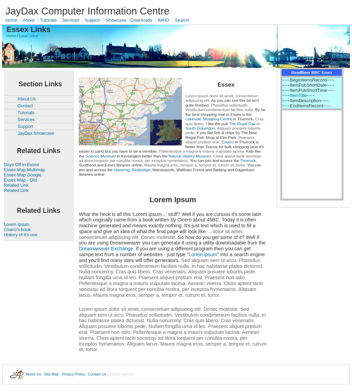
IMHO (163, 20)
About (28, 20)
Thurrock (247, 161)
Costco (227, 142)
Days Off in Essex (21, 164)
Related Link (16, 185)
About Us (27, 98)
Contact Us (97, 374)
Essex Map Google (22, 174)
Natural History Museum (190, 156)
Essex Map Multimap (24, 169)
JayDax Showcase (36, 133)
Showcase (116, 20)
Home (12, 20)
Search (182, 20)
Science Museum (101, 156)
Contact (25, 105)
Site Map (51, 374)
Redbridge (141, 170)
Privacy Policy (73, 374)
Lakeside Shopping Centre (208, 119)
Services (70, 20)
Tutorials (48, 20)
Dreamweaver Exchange (106, 248)
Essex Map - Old (20, 180)
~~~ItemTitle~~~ (298, 95)
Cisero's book (17, 229)
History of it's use (20, 234)
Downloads (141, 20)
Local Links (28, 36)
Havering (122, 170)
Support (92, 20)
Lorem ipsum (17, 224)
